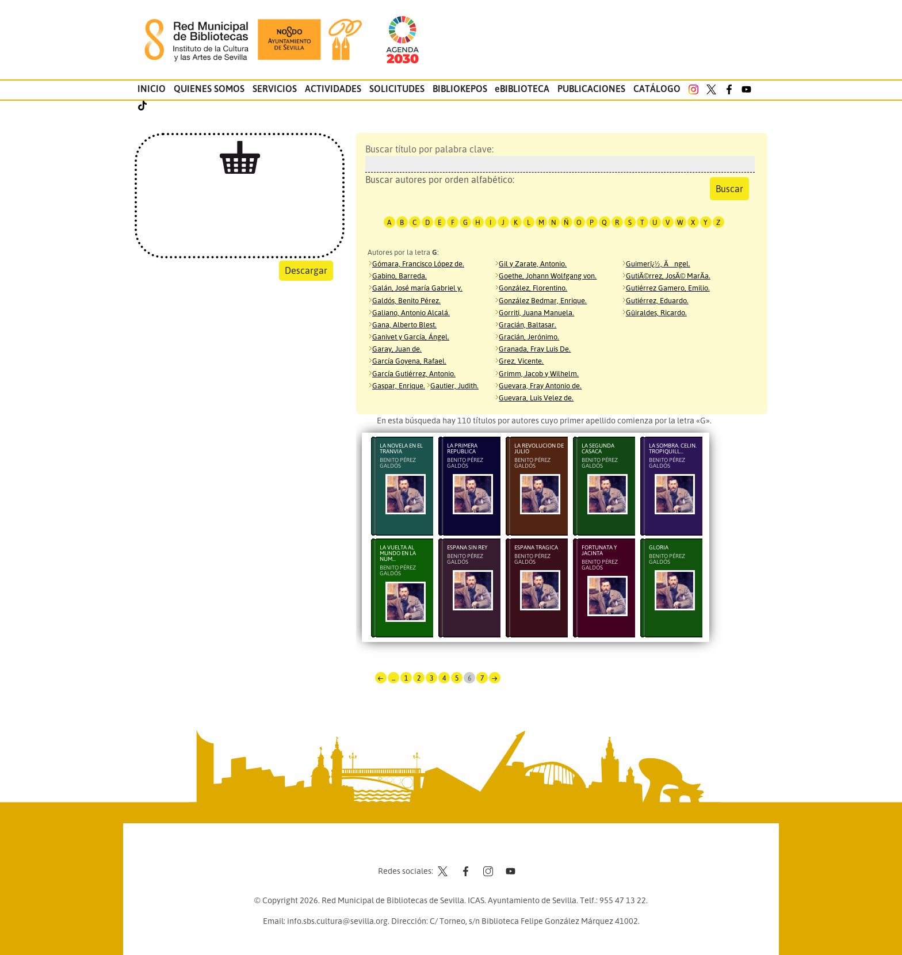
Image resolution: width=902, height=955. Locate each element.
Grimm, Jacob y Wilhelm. (539, 373)
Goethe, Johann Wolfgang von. (548, 275)
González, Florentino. (533, 287)
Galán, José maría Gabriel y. (417, 287)
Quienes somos (209, 88)
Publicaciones (591, 88)
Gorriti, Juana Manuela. (536, 312)
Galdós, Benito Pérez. (406, 300)
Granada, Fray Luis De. (535, 348)
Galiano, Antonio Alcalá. (411, 312)
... (393, 678)
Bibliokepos (460, 88)
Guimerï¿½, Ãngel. (658, 263)
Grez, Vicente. (521, 360)
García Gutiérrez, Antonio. (414, 373)
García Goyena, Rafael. (409, 360)
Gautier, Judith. (454, 385)
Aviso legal (468, 849)
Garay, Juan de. (397, 348)
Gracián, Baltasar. (527, 324)
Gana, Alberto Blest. (404, 324)
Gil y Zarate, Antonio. (533, 263)
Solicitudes (397, 88)
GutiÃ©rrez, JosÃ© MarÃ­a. (668, 275)
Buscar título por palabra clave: (557, 158)
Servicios (275, 88)
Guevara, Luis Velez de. (536, 397)
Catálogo (657, 88)
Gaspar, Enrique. (398, 385)
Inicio (151, 88)
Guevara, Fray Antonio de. (540, 385)
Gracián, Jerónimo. (529, 336)
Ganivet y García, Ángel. (410, 336)
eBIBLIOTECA (522, 88)
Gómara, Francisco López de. (418, 263)
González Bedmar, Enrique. (543, 300)
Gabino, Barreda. (399, 275)
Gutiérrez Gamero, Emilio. (668, 287)
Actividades (333, 88)
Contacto (422, 849)
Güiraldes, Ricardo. (656, 312)
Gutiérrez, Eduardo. (657, 300)
